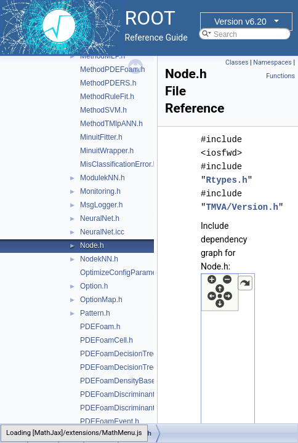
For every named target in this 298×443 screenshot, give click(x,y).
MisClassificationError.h (118, 164)
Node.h (92, 245)
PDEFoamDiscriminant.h (120, 394)
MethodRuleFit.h (107, 96)
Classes (236, 62)
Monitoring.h (100, 191)
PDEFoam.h (100, 326)
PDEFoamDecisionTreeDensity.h (134, 367)
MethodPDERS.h (108, 83)
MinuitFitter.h (101, 137)
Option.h (94, 286)
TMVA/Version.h (242, 207)
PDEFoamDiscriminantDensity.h (132, 408)
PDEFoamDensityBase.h (121, 381)
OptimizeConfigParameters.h (127, 272)
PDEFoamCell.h (106, 340)
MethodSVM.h (103, 110)
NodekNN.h (99, 259)
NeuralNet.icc (102, 232)
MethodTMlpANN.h (111, 123)
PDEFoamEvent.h (109, 421)
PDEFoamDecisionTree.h (122, 353)
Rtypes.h (226, 180)
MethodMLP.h (102, 56)
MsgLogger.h (101, 205)
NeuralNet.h (99, 218)
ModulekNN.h (102, 178)
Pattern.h (95, 313)
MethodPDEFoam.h (112, 69)
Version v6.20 (240, 21)
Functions (280, 76)
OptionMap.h (101, 299)
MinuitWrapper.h (107, 150)
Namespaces (272, 62)
